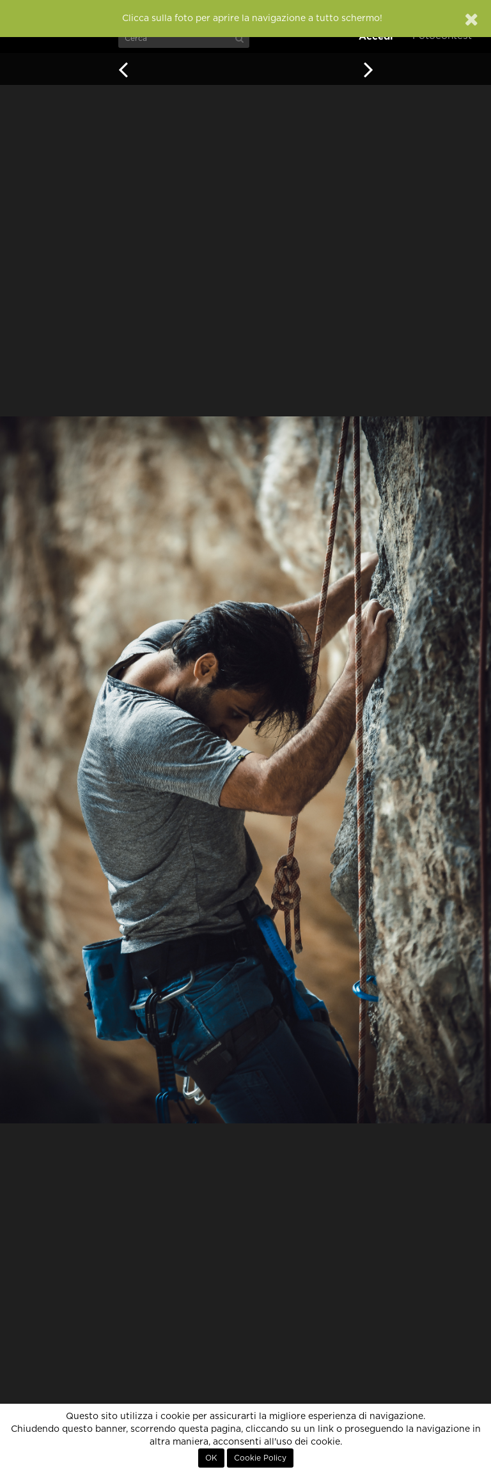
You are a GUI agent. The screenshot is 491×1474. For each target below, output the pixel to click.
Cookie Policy (260, 1458)
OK (211, 1458)
